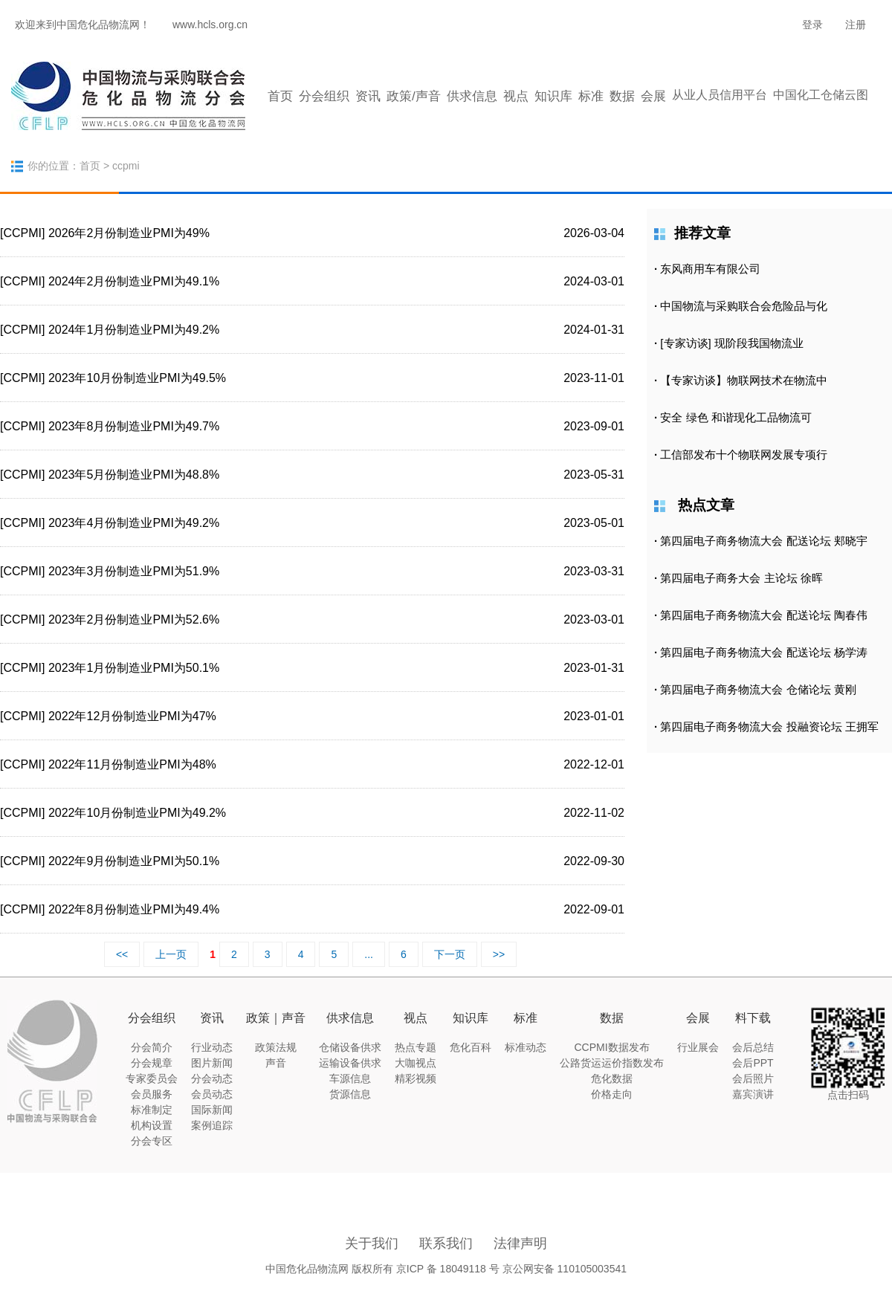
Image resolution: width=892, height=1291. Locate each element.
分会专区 (151, 1141)
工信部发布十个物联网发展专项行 (743, 454)
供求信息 (472, 96)
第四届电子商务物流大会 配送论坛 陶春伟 (763, 615)
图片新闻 (212, 1063)
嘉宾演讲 (753, 1094)
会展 (653, 96)
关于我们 (371, 1243)
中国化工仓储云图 (820, 94)
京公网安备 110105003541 (564, 1269)
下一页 (449, 954)
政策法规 (276, 1047)
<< (122, 954)
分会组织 (324, 96)
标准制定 (151, 1110)
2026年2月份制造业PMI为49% (129, 233)
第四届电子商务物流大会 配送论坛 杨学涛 (763, 652)
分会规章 (151, 1063)
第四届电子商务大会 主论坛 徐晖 (741, 578)
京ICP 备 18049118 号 (448, 1269)
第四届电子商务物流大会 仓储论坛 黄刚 (758, 689)
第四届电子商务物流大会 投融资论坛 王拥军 (769, 726)
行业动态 (212, 1047)
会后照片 (753, 1078)
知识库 (553, 96)
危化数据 (612, 1078)
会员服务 (151, 1094)
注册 (855, 24)
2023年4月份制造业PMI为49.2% (133, 523)
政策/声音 (414, 96)
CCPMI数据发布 (611, 1047)
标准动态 (525, 1047)
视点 (516, 96)
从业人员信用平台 (719, 94)
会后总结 (753, 1047)
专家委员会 (152, 1078)
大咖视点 (415, 1063)
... (368, 954)
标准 (591, 96)
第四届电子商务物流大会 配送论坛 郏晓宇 (763, 540)
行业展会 (698, 1047)
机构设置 (151, 1125)
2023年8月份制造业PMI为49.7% (133, 426)
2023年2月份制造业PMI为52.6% (133, 619)
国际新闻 (212, 1110)
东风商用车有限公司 (710, 268)
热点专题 (415, 1047)
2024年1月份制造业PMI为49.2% (133, 329)
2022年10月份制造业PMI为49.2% (137, 812)
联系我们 (446, 1243)
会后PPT (752, 1063)
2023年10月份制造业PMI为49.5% (137, 378)
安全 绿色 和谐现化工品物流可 (735, 417)
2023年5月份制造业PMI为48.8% (133, 474)
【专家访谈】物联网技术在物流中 (743, 380)
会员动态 (212, 1094)
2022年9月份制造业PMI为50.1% (133, 861)
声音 (275, 1063)
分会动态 (212, 1078)
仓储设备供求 (350, 1047)
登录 (812, 24)
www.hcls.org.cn (210, 24)
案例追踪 (212, 1125)
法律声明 (520, 1243)
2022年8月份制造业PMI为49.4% (133, 909)
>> (499, 954)
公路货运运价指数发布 (612, 1063)
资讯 (368, 96)
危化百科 (470, 1047)
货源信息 (350, 1094)
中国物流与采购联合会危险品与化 (743, 306)
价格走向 (612, 1094)
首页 (280, 96)
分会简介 (151, 1047)
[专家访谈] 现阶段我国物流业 (732, 343)
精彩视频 (415, 1078)
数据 (622, 96)
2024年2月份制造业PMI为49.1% (133, 281)
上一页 (171, 954)
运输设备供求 (350, 1063)
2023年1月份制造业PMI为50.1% (133, 667)
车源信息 (350, 1078)
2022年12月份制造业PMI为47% (132, 716)
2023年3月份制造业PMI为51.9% (133, 571)
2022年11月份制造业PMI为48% (132, 764)
